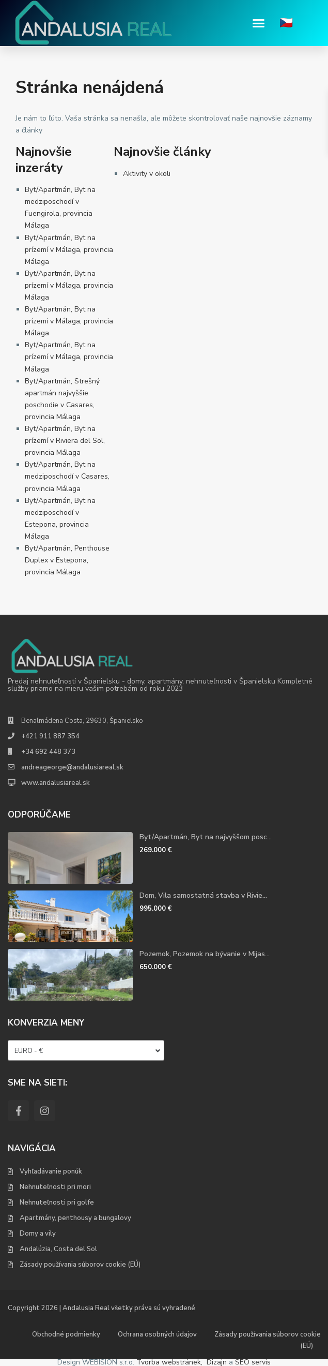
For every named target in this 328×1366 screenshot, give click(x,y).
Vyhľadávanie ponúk (51, 1171)
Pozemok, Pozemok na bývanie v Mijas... (204, 954)
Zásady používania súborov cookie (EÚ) (80, 1264)
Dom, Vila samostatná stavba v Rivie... (203, 895)
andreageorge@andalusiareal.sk (72, 767)
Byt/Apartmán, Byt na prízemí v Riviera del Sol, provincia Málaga (65, 440)
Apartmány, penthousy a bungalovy (75, 1218)
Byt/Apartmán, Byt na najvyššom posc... (205, 837)
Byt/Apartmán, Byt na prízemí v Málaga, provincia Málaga (69, 249)
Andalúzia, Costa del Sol (58, 1249)
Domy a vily (38, 1233)
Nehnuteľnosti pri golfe (57, 1202)
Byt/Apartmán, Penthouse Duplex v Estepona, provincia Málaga (67, 560)
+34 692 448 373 (48, 751)
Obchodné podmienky (66, 1334)
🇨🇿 (286, 23)
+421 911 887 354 (50, 736)
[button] (259, 23)
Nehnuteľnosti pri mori (55, 1187)
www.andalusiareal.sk (55, 783)
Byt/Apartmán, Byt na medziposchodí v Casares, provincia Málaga (67, 476)
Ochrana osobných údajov (157, 1334)
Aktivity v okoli (146, 174)
